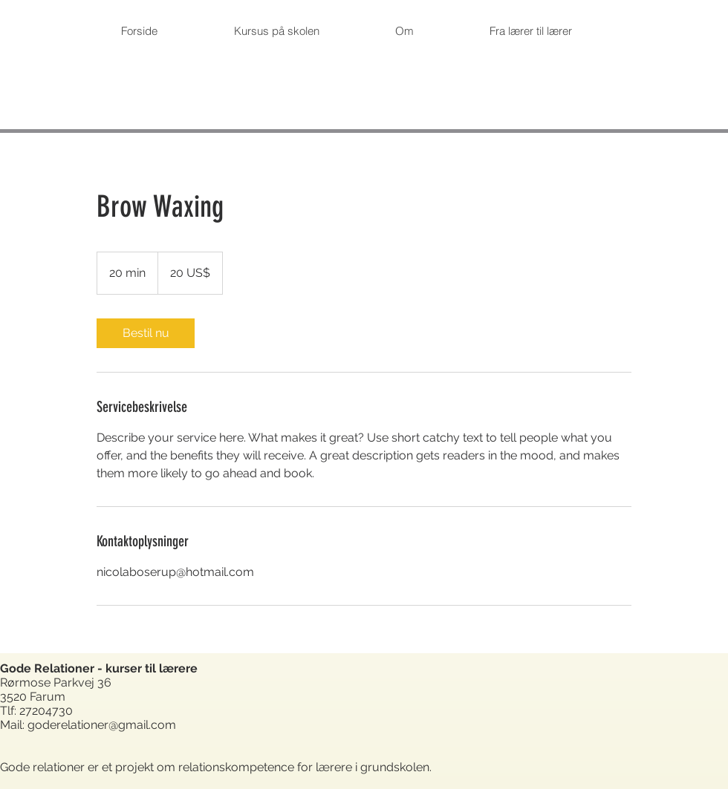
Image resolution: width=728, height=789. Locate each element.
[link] (146, 333)
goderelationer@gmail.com (101, 725)
